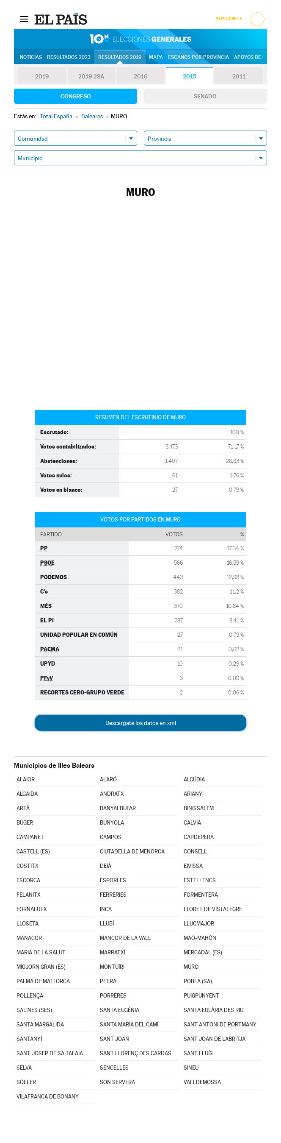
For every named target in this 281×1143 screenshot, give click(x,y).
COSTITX (28, 866)
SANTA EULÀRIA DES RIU (213, 1010)
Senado (205, 96)
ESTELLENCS (200, 880)
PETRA (108, 981)
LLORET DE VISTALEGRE (213, 909)
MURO (191, 967)
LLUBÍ (107, 923)
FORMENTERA (201, 895)
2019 (42, 76)
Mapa (156, 57)
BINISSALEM (199, 808)
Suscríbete (229, 19)
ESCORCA (28, 880)
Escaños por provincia (198, 57)
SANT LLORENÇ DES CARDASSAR (139, 1053)
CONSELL (195, 851)
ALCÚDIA (194, 779)
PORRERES (113, 995)
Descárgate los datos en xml (140, 722)
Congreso (76, 96)
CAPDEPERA (199, 837)
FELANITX (29, 895)
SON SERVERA (117, 1082)
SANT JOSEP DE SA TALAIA (50, 1053)
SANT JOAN (114, 1039)
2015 (189, 76)
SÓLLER (26, 1082)
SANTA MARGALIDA (40, 1024)
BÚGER (25, 823)
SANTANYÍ (29, 1039)
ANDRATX (112, 794)
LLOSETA (28, 923)
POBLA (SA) (198, 981)
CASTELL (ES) (33, 851)
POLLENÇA (30, 995)
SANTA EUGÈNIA (119, 1010)
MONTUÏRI (112, 967)
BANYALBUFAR (118, 808)
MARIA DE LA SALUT (41, 952)
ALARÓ (108, 779)
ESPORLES (113, 880)
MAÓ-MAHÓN (200, 938)
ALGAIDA (27, 794)
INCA (106, 909)
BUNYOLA (112, 823)
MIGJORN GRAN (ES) (41, 967)
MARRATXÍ (112, 952)
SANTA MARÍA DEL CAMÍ (129, 1024)
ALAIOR (26, 779)
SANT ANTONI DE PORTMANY (220, 1024)
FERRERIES (113, 895)
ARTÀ (23, 808)
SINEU (191, 1068)
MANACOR (29, 938)
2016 (140, 76)
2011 (238, 76)
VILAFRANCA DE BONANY (48, 1096)
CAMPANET (30, 837)
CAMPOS (110, 837)
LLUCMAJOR (199, 923)
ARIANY (193, 794)
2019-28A (91, 76)
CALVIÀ (192, 823)
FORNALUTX (32, 909)
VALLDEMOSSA (202, 1082)
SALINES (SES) (34, 1010)
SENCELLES (114, 1068)
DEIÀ (105, 866)
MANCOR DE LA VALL (125, 938)
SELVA (24, 1068)
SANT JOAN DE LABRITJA (214, 1039)
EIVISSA (193, 866)
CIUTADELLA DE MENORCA (132, 851)
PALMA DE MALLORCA (43, 981)
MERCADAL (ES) (203, 952)
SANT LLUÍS (198, 1053)
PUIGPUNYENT (201, 995)
